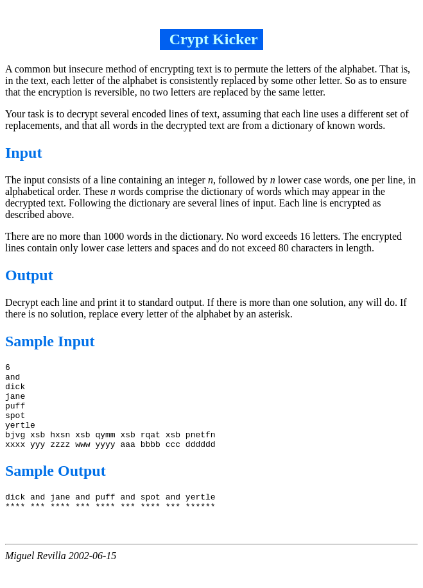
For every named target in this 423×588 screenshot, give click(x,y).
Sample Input (49, 341)
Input (23, 152)
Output (29, 275)
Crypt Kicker (212, 39)
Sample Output (55, 488)
